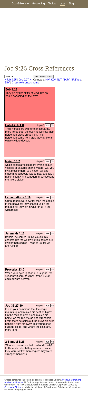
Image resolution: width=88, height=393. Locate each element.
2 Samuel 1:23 (14, 341)
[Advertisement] (44, 36)
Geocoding (38, 3)
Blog (71, 3)
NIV (47, 79)
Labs (62, 3)
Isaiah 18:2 (12, 161)
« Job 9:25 (10, 79)
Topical (52, 3)
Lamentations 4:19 (17, 197)
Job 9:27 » (25, 79)
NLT (59, 79)
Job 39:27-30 (14, 305)
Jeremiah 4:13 (14, 233)
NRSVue (76, 79)
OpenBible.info (20, 3)
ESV (7, 82)
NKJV (66, 79)
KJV (53, 79)
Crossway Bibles (12, 387)
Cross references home (25, 82)
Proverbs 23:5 (14, 269)
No (52, 125)
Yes (47, 125)
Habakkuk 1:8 (14, 125)
